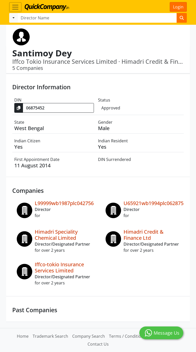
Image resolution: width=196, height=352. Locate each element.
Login (178, 7)
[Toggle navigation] (15, 7)
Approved (110, 108)
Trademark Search (50, 336)
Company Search (88, 336)
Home (23, 336)
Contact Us (98, 344)
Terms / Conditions (127, 336)
